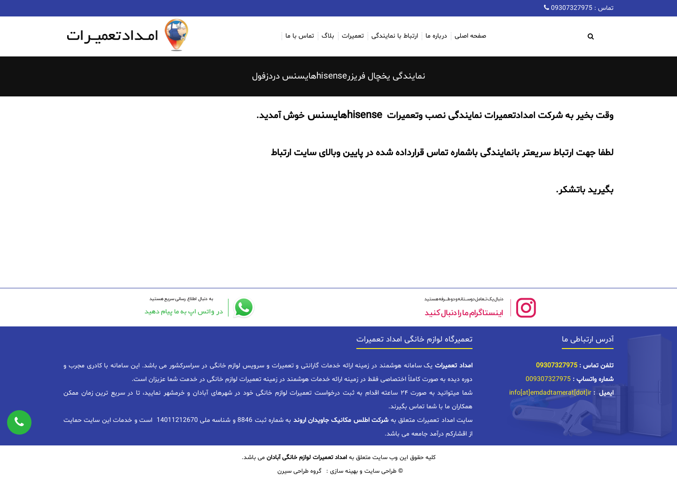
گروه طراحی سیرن (299, 471)
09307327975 (570, 8)
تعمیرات (353, 36)
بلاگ (328, 36)
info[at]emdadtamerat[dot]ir (550, 393)
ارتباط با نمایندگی (394, 36)
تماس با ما (299, 36)
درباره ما (436, 36)
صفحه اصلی (470, 36)
